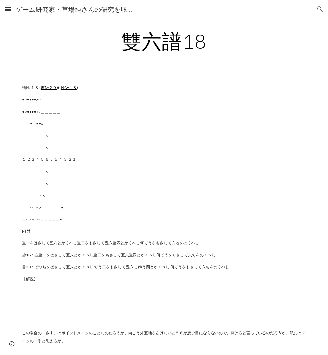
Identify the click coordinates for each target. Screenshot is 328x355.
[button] (8, 9)
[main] (164, 41)
